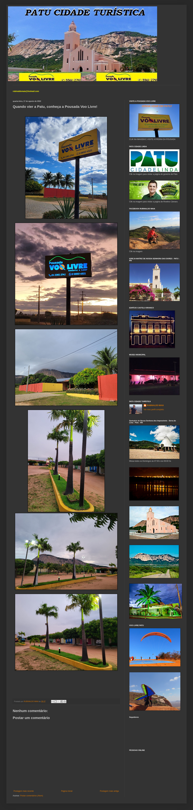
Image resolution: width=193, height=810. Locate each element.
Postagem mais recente (24, 791)
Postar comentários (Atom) (31, 796)
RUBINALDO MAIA (155, 405)
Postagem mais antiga (109, 791)
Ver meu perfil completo (154, 409)
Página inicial (66, 791)
